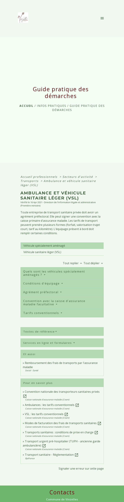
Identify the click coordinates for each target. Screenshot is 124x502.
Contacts (62, 492)
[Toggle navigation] (102, 18)
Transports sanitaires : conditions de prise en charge (61, 432)
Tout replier (73, 263)
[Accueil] (24, 18)
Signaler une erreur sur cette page (81, 468)
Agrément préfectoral (41, 292)
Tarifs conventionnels (41, 313)
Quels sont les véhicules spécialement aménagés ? (54, 273)
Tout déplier (93, 263)
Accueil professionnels (39, 177)
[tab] (62, 245)
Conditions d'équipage (42, 283)
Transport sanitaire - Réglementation (52, 455)
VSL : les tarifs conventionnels (46, 414)
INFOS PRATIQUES (51, 106)
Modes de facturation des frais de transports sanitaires (63, 423)
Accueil (26, 106)
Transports (30, 181)
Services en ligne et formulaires (48, 342)
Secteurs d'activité (78, 177)
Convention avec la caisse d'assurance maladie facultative (54, 302)
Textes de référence (39, 331)
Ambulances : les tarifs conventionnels (52, 405)
